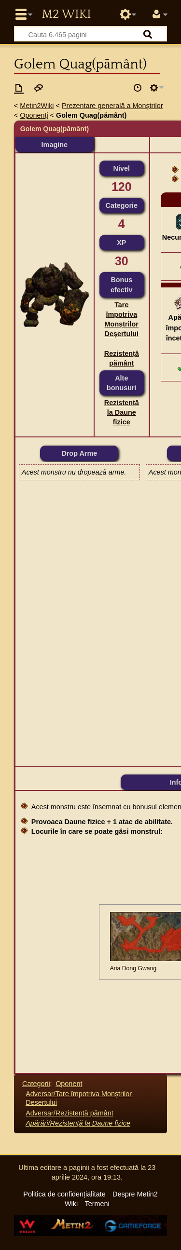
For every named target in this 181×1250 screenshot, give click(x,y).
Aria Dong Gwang (133, 968)
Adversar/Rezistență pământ (69, 1113)
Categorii (36, 1083)
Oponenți (34, 115)
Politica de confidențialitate (64, 1194)
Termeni (97, 1204)
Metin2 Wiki (66, 14)
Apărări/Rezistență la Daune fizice (78, 1123)
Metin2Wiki (37, 105)
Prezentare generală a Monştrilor (112, 105)
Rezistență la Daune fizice (121, 412)
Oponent (69, 1083)
